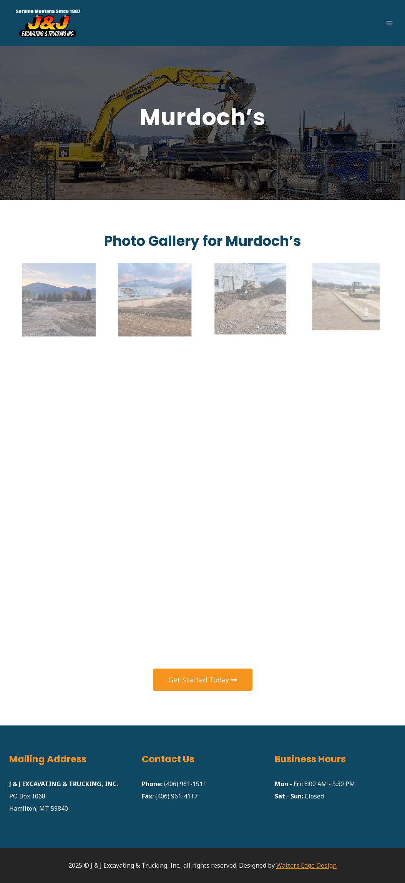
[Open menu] (389, 23)
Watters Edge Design (306, 865)
